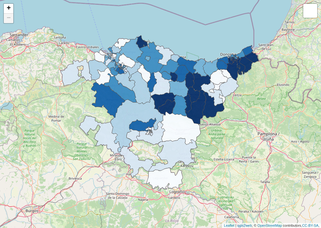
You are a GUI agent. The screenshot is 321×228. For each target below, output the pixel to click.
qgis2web (244, 225)
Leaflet (229, 225)
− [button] (9, 18)
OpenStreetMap (269, 225)
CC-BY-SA (310, 225)
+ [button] (9, 8)
